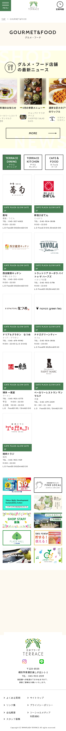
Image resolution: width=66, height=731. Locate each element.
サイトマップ (37, 697)
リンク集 (11, 705)
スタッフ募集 (13, 719)
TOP (4, 19)
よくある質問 (13, 697)
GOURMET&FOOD (18, 19)
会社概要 (11, 712)
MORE (43, 133)
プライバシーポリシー (41, 705)
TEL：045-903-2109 (33, 676)
